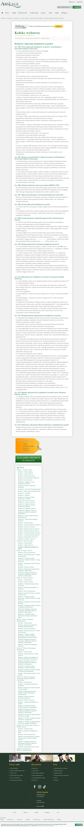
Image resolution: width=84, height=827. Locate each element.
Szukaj (76, 7)
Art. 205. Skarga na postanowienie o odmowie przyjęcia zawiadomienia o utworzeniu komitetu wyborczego (39, 158)
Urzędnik (28, 819)
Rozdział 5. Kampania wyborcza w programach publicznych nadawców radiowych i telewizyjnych (27, 743)
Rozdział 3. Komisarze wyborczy (26, 527)
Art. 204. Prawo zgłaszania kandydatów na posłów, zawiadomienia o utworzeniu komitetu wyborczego (38, 48)
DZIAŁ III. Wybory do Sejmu (36, 18)
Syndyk (55, 777)
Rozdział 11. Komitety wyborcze (26, 503)
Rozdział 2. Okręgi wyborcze (25, 545)
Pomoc (14, 812)
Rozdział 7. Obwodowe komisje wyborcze (28, 535)
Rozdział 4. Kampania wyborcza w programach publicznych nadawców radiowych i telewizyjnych (27, 662)
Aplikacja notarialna (58, 773)
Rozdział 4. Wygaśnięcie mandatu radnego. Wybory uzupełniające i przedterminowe (27, 693)
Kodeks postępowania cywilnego (16, 775)
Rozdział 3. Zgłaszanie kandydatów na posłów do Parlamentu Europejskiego (28, 658)
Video (50, 13)
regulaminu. (29, 825)
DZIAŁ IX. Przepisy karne (24, 749)
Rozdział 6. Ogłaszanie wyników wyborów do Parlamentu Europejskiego (29, 670)
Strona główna (9, 18)
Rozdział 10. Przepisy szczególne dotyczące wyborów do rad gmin (29, 715)
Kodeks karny (35, 768)
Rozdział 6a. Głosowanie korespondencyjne (29, 489)
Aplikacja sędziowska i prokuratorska (61, 775)
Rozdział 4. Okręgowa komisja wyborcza (28, 529)
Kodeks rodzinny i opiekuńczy (38, 773)
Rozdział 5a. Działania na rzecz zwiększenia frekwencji (26, 482)
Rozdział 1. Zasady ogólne (25, 543)
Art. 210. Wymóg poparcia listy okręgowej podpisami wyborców (36, 244)
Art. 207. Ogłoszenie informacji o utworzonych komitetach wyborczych (38, 195)
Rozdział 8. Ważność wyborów (26, 567)
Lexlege (2, 819)
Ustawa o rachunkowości (15, 777)
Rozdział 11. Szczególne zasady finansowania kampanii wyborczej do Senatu (27, 615)
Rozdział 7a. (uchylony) (24, 493)
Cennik (14, 13)
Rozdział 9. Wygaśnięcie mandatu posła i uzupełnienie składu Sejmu (29, 569)
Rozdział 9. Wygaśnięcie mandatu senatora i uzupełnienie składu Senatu (29, 606)
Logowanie (79, 2)
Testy (7, 13)
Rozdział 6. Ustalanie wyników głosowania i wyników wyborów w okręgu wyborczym (29, 560)
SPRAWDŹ (59, 26)
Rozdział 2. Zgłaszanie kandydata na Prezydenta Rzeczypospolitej (27, 625)
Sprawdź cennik (25, 441)
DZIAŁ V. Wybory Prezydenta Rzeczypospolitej (25, 620)
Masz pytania (40, 806)
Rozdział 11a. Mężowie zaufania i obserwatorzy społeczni (27, 505)
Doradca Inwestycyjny (49, 819)
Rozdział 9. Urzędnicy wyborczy (26, 539)
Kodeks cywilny (13, 773)
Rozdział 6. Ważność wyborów (26, 700)
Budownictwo (10, 819)
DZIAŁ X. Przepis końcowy (24, 750)
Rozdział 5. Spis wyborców (25, 480)
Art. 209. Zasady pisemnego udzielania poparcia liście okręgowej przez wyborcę (39, 219)
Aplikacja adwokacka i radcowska (61, 768)
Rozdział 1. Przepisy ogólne (25, 472)
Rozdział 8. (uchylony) (24, 495)
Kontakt (36, 812)
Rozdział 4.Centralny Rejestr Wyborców (28, 478)
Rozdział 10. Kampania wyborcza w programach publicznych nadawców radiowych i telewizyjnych (27, 574)
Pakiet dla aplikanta (14, 768)
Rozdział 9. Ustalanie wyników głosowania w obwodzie (26, 498)
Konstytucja (34, 780)
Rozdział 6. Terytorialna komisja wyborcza (29, 533)
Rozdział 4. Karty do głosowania (26, 552)
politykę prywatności (49, 825)
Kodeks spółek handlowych (37, 775)
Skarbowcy (19, 819)
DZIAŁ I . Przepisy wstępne (24, 470)
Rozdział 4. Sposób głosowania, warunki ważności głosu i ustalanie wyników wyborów (28, 738)
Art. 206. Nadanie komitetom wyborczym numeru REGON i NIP (36, 185)
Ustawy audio (34, 13)
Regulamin (47, 812)
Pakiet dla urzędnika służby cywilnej (17, 770)
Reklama (25, 812)
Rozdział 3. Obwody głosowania (26, 476)
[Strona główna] (2, 13)
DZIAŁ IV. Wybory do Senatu (25, 578)
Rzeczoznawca (36, 819)
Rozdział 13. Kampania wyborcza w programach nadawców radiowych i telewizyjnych (27, 512)
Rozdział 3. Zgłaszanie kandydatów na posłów (54, 18)
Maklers (59, 819)
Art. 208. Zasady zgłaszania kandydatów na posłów (32, 204)
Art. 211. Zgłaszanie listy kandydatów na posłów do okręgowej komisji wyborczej (39, 278)
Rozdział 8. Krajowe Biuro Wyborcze (28, 537)
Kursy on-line (22, 13)
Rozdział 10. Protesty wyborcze (26, 501)
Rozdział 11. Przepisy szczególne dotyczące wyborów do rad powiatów (29, 718)
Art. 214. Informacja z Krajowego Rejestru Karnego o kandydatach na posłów (41, 425)
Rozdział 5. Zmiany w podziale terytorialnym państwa (26, 697)
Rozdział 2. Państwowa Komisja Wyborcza (29, 525)
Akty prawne (17, 18)
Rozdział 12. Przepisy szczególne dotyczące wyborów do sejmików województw (29, 722)
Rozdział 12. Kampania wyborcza (27, 508)
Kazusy (43, 13)
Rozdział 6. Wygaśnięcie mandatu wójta (28, 747)
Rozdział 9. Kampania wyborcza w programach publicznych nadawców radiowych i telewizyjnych (27, 711)
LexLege (26, 450)
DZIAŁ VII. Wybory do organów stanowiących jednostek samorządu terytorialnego (26, 678)
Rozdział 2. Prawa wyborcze (25, 474)
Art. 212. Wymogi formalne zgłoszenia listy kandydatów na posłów (37, 316)
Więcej (64, 13)
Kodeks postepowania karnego (16, 780)
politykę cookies (41, 825)
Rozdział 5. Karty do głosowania (26, 591)
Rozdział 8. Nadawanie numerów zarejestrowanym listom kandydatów (27, 706)
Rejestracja (72, 2)
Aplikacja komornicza (58, 770)
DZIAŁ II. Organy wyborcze (24, 550)
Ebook (57, 13)
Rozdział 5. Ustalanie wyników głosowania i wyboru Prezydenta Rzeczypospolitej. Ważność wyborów (27, 635)
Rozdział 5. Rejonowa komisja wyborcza (28, 531)
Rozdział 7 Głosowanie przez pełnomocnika (29, 491)
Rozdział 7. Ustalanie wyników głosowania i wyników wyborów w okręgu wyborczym (29, 598)
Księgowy (56, 780)
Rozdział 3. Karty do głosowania (26, 628)
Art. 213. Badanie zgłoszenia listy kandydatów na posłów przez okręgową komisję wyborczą (40, 393)
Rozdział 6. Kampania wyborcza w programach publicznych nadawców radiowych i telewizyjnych (27, 641)
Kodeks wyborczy (25, 18)
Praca (58, 812)
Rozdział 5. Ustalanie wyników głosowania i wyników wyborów (26, 666)
